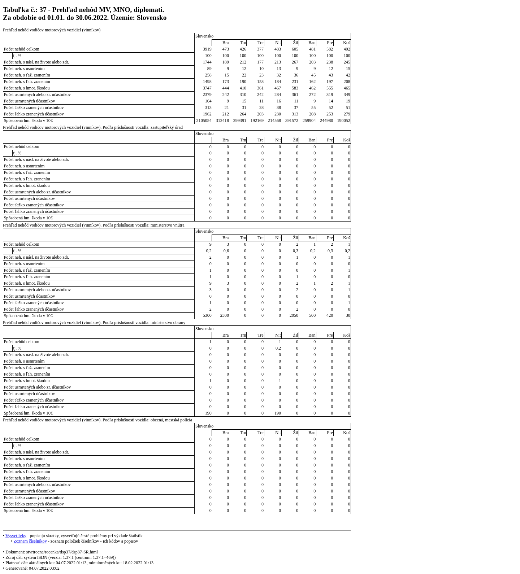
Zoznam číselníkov (30, 541)
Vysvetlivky (15, 535)
